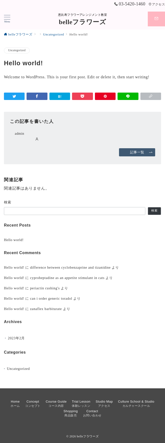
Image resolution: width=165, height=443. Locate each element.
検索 (8, 202)
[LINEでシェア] (128, 96)
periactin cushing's (45, 288)
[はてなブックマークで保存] (59, 96)
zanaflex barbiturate (46, 309)
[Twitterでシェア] (14, 96)
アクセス (157, 4)
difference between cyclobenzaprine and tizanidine (70, 267)
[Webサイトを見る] (37, 139)
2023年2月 (16, 338)
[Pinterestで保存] (105, 96)
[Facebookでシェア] (37, 96)
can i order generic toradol (51, 298)
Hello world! (14, 240)
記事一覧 (141, 152)
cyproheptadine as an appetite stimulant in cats (67, 278)
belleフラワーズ (82, 22)
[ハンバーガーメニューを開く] (7, 19)
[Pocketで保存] (82, 96)
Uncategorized (17, 50)
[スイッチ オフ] (156, 19)
